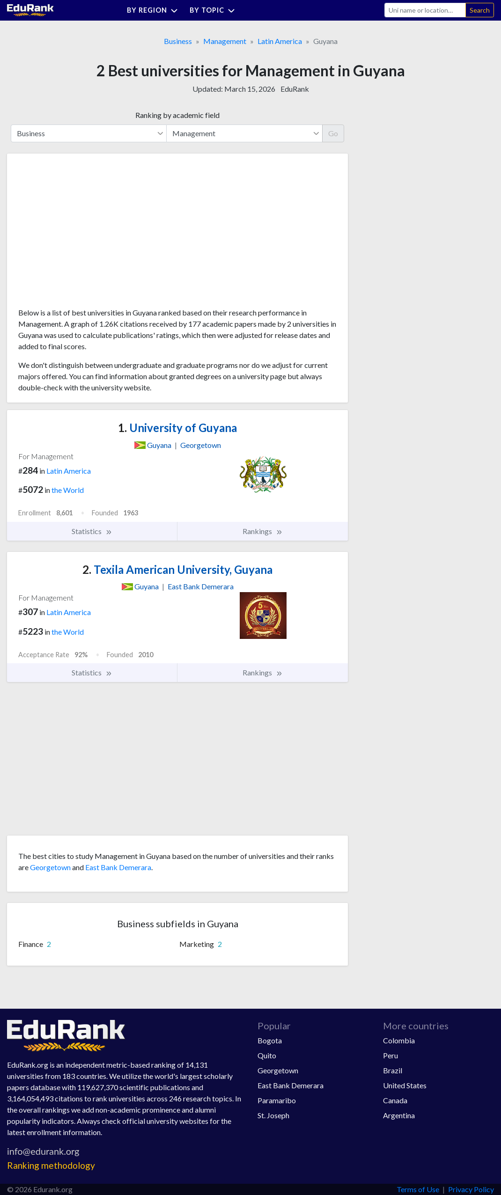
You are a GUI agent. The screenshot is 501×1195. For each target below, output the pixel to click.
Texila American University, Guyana (177, 569)
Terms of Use (418, 1189)
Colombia (399, 1040)
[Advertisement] (88, 234)
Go (333, 133)
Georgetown (50, 867)
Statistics (92, 531)
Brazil (392, 1070)
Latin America (280, 41)
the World (68, 489)
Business (178, 41)
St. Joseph (273, 1115)
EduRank (294, 88)
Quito (267, 1055)
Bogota (270, 1040)
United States (405, 1085)
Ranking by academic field (177, 114)
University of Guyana (177, 427)
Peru (390, 1055)
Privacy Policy (471, 1189)
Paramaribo (277, 1100)
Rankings (263, 531)
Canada (395, 1100)
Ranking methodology (51, 1165)
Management (224, 41)
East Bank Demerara (118, 867)
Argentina (399, 1115)
